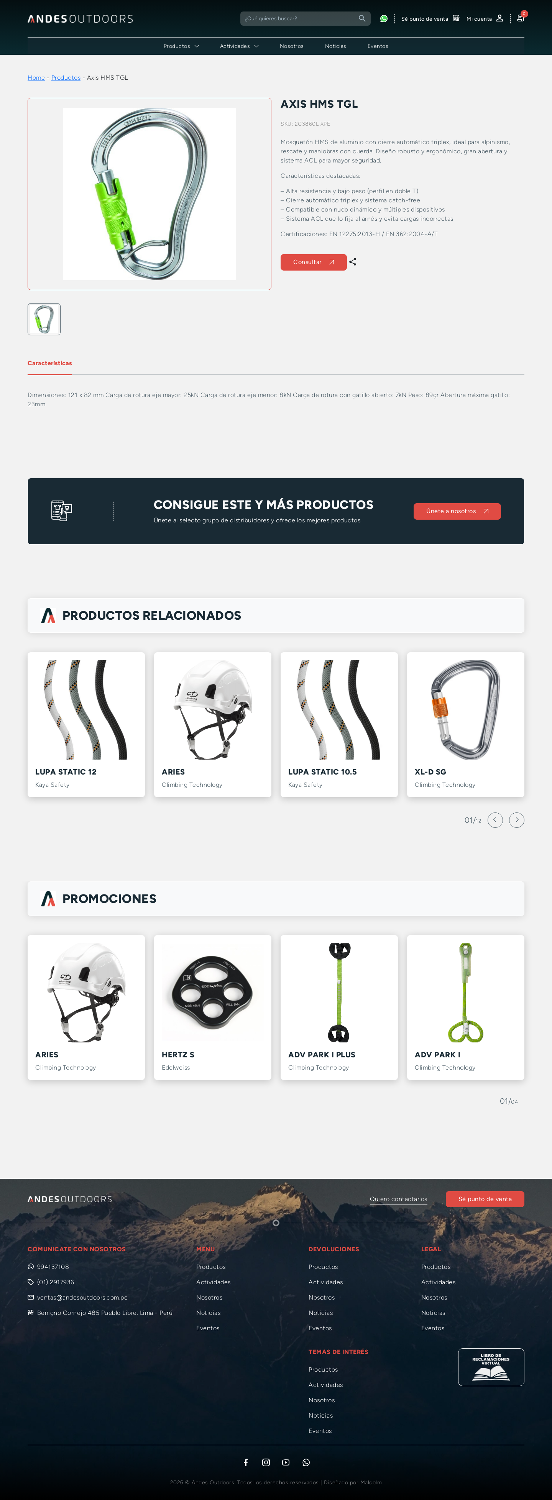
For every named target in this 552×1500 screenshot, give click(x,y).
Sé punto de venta (485, 1199)
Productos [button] (177, 46)
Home (36, 77)
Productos (66, 77)
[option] (149, 194)
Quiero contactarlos (398, 1199)
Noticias (336, 46)
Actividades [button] (235, 46)
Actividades (213, 1282)
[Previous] (495, 820)
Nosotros (292, 46)
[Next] (516, 820)
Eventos (378, 46)
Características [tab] (50, 363)
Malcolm (371, 1482)
